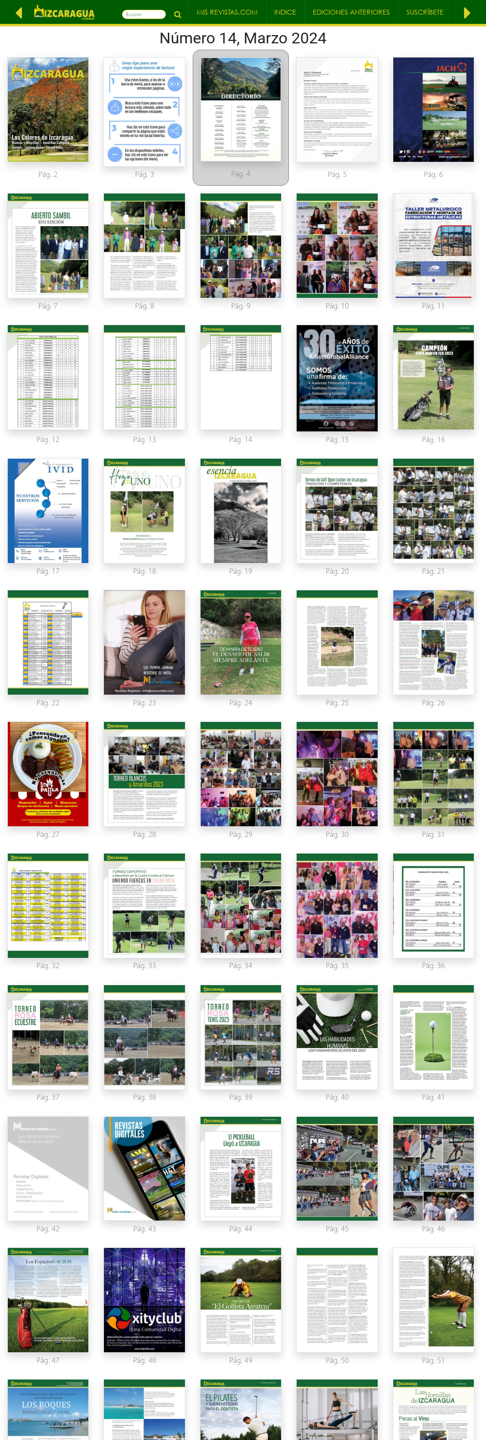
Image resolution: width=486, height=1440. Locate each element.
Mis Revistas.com (227, 12)
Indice (285, 12)
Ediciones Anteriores (351, 12)
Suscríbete (425, 12)
